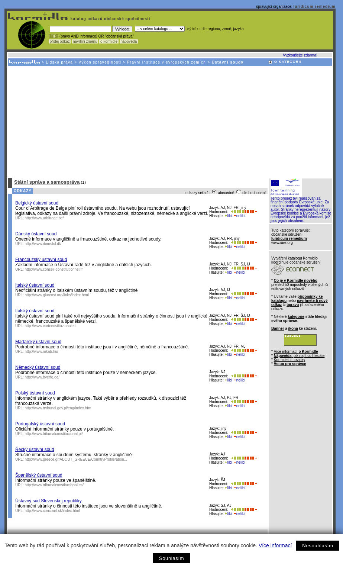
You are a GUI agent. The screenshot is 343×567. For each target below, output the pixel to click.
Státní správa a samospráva (47, 182)
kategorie (296, 317)
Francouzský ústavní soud (41, 259)
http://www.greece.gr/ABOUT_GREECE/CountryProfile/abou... (76, 459)
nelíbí (239, 216)
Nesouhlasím (317, 545)
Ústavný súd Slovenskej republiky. (48, 500)
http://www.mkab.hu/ (41, 351)
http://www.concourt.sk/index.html (52, 511)
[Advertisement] (169, 122)
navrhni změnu (85, 41)
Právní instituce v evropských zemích (166, 62)
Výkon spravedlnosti (100, 62)
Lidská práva (59, 62)
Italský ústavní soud (34, 285)
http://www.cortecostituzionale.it (51, 326)
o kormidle (109, 41)
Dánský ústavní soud (35, 233)
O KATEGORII (288, 62)
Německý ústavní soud (37, 367)
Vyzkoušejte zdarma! (300, 55)
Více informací (275, 545)
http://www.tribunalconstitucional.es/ (54, 485)
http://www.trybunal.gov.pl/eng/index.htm (58, 408)
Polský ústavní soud (35, 393)
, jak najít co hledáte (299, 356)
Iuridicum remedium (314, 6)
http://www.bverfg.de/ (42, 377)
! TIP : (53, 36)
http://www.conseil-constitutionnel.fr (54, 269)
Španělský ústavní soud (38, 475)
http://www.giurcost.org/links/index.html (57, 295)
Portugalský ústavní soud (40, 423)
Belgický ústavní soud (36, 203)
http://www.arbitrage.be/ (44, 218)
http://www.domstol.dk (43, 244)
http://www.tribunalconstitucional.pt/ (54, 434)
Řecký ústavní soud (34, 449)
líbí (228, 216)
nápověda (129, 41)
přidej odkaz (60, 41)
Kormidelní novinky (289, 360)
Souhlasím (171, 558)
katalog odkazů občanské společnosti (109, 19)
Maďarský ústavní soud (38, 341)
